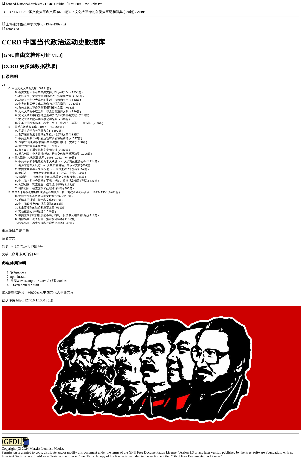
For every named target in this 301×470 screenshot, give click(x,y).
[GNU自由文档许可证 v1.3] (32, 55)
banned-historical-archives (24, 4)
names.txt (12, 29)
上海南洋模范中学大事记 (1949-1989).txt (36, 24)
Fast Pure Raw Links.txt (85, 4)
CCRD (50, 4)
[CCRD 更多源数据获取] (29, 66)
